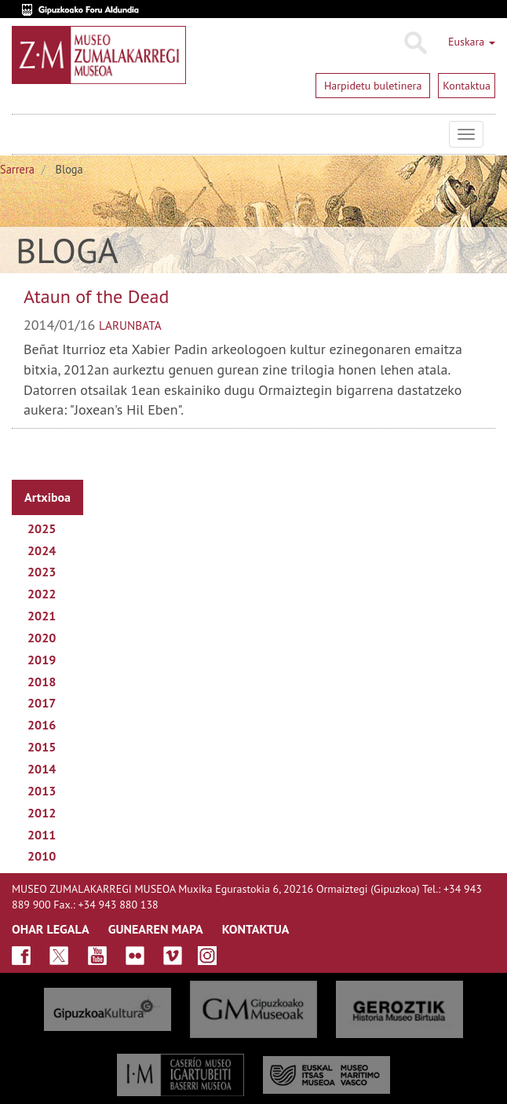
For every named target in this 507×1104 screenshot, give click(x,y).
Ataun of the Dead (96, 296)
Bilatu (415, 43)
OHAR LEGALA (50, 929)
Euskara (471, 42)
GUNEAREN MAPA (155, 929)
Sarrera (17, 169)
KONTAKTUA (256, 929)
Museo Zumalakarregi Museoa (23, 134)
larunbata (130, 325)
